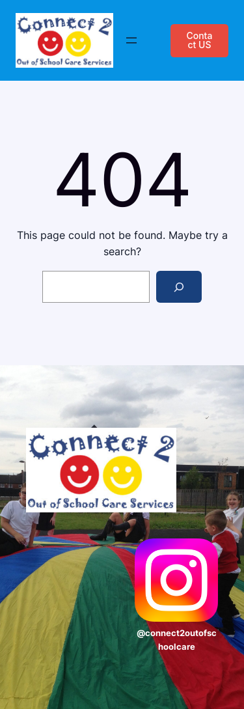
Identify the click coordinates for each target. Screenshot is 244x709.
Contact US (199, 40)
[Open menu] (131, 40)
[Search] (179, 287)
